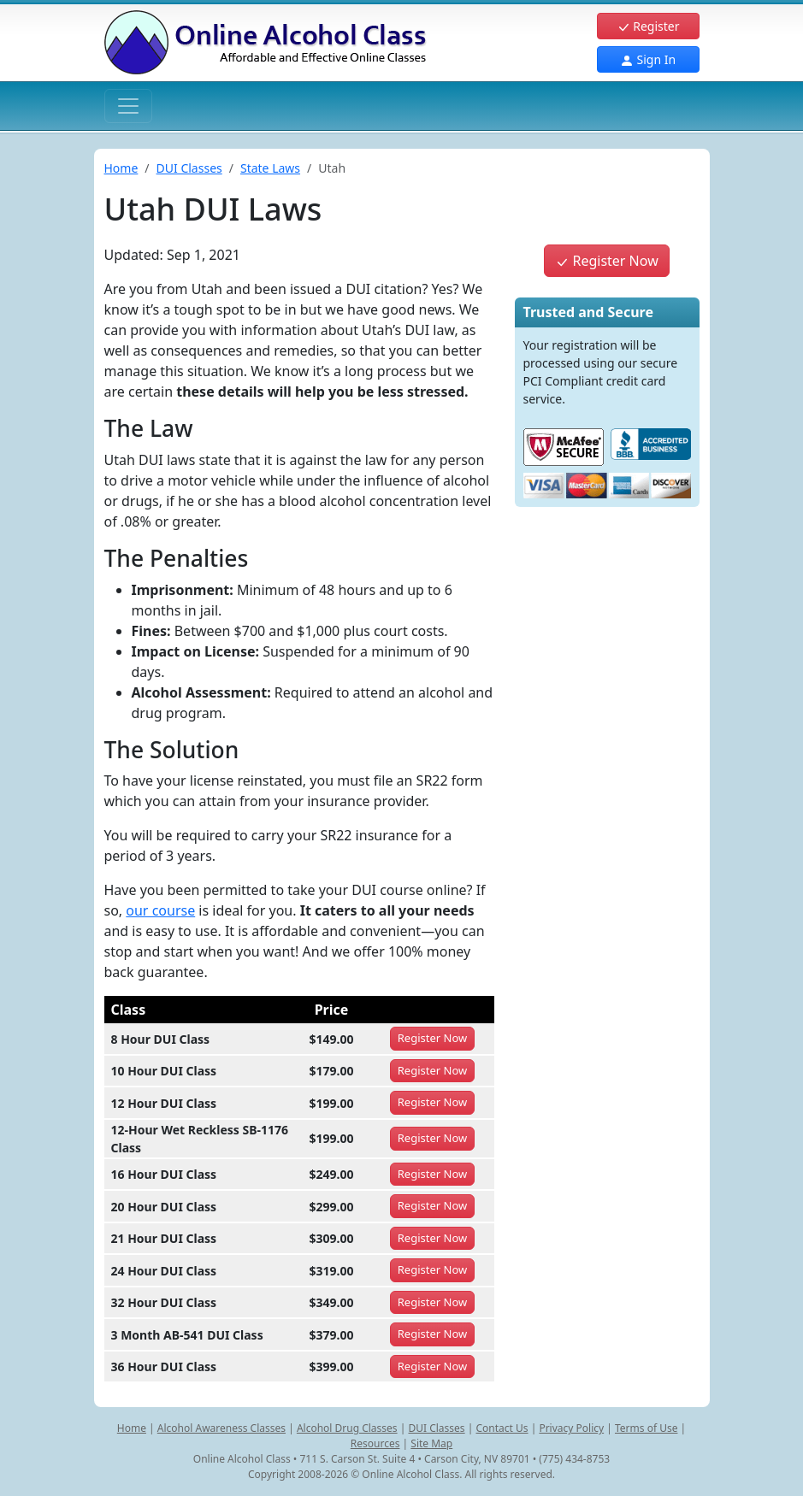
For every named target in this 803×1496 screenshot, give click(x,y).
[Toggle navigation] (128, 106)
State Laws (270, 168)
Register (648, 26)
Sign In (648, 59)
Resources (375, 1443)
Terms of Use (646, 1428)
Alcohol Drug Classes (347, 1428)
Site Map (431, 1443)
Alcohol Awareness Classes (221, 1428)
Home (121, 168)
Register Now (606, 260)
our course (160, 910)
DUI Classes (189, 168)
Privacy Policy (571, 1428)
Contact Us (501, 1428)
